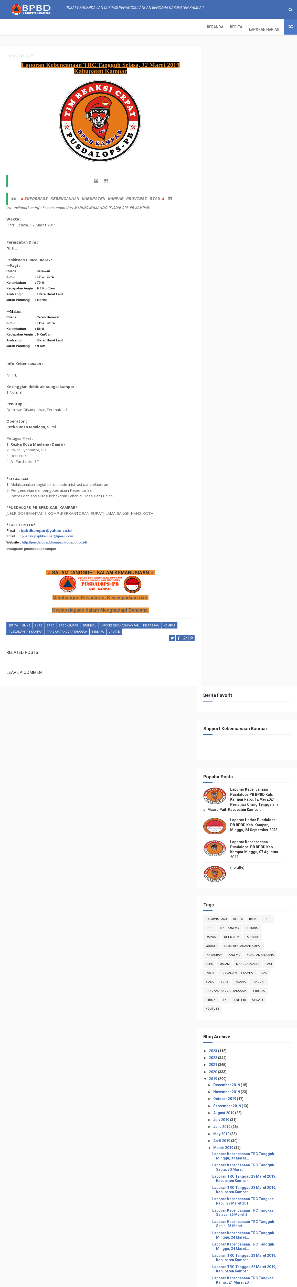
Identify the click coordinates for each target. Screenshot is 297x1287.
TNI (233, 358)
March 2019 (231, 507)
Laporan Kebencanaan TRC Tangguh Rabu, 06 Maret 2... (251, 842)
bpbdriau (89, 623)
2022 (221, 416)
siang (218, 340)
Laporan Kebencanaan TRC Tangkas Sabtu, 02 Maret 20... (251, 910)
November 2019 (234, 450)
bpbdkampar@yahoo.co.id (46, 528)
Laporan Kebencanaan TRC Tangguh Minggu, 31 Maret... (251, 515)
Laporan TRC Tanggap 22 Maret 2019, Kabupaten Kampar (252, 628)
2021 (221, 424)
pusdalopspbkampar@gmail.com (47, 534)
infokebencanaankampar (120, 623)
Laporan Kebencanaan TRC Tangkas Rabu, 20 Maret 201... (251, 650)
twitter (248, 358)
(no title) (245, 226)
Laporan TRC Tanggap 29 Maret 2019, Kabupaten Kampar (252, 537)
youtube (220, 367)
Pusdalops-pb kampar (25, 629)
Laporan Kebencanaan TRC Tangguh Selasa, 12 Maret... (251, 740)
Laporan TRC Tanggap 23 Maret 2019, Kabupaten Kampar (252, 616)
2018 (221, 948)
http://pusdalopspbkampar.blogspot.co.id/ (54, 540)
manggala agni (255, 322)
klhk (217, 322)
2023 (221, 409)
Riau (272, 331)
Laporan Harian (60, 27)
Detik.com (239, 295)
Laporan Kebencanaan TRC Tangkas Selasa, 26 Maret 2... (251, 571)
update (114, 629)
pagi (276, 322)
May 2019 (229, 492)
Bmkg (26, 623)
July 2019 (229, 479)
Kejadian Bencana (268, 313)
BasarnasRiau (224, 277)
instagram (151, 623)
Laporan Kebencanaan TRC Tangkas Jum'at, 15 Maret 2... (251, 707)
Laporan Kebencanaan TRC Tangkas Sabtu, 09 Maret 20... (251, 797)
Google (219, 304)
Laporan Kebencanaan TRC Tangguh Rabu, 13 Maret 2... (251, 729)
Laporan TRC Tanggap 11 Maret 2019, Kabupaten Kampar (252, 752)
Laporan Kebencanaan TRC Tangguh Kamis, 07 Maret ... (251, 819)
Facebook (260, 295)
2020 (221, 430)
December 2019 (234, 444)
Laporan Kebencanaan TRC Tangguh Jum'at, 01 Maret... (251, 921)
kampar (169, 623)
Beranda (11, 27)
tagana (247, 340)
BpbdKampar (68, 623)
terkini (219, 358)
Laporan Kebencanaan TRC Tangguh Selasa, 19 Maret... (251, 661)
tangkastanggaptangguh (67, 629)
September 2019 (235, 465)
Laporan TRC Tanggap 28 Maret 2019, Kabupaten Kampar (252, 549)
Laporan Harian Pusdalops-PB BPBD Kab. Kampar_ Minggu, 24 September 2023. (262, 184)
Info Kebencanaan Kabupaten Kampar (242, 1144)
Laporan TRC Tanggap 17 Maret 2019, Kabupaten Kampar (252, 684)
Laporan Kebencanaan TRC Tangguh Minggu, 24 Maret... (251, 594)
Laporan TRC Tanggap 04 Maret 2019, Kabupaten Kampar (252, 876)
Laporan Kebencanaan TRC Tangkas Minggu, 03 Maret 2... (251, 899)
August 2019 (232, 471)
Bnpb (39, 623)
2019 (221, 437)
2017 (221, 955)
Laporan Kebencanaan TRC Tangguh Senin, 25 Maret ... (251, 582)
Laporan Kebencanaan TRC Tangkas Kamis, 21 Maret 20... (251, 639)
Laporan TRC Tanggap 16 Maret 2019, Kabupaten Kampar (252, 695)
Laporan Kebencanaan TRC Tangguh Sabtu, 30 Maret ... (251, 526)
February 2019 (233, 932)
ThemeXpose (108, 1280)
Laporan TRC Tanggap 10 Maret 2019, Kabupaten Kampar (252, 763)
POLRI (218, 331)
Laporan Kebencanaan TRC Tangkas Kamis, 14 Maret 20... (251, 718)
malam (232, 322)
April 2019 (230, 499)
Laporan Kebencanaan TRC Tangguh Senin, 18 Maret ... (251, 673)
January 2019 (232, 939)
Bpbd (51, 623)
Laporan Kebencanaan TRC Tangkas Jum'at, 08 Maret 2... (251, 808)
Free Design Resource (139, 1280)
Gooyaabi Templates (199, 1280)
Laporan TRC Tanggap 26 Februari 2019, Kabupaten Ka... (249, 774)
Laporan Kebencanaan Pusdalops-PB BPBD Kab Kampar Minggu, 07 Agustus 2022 (261, 1257)
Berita (32, 27)
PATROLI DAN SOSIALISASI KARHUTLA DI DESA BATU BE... (252, 831)
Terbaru (98, 629)
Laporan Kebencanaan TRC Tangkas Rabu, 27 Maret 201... (251, 560)
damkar (220, 295)
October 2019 (233, 458)
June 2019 (230, 486)
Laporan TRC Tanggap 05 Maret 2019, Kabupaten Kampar (252, 853)
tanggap (266, 340)
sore (232, 340)
